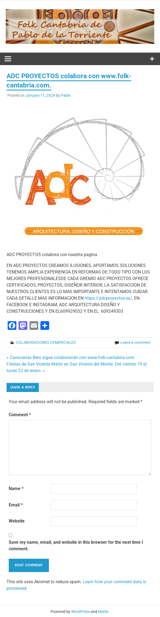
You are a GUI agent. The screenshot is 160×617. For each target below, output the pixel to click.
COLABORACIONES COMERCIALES (46, 342)
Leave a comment (135, 342)
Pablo (66, 95)
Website (17, 521)
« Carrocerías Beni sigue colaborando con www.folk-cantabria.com (70, 357)
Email (16, 504)
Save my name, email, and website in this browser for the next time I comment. (76, 545)
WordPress (80, 611)
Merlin (103, 611)
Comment (20, 414)
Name (16, 488)
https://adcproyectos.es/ (108, 298)
